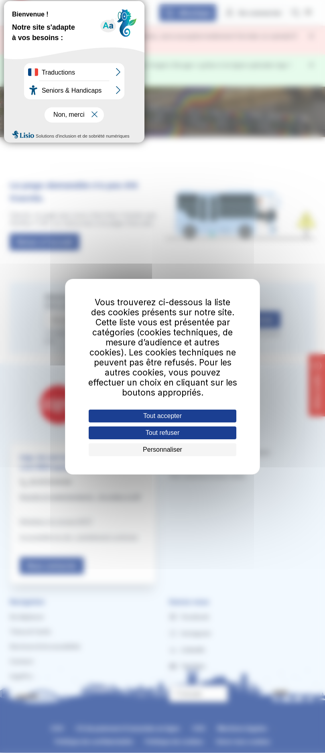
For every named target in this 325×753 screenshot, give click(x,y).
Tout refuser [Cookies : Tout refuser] (162, 432)
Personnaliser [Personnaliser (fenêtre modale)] (162, 449)
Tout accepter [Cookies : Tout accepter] (162, 415)
